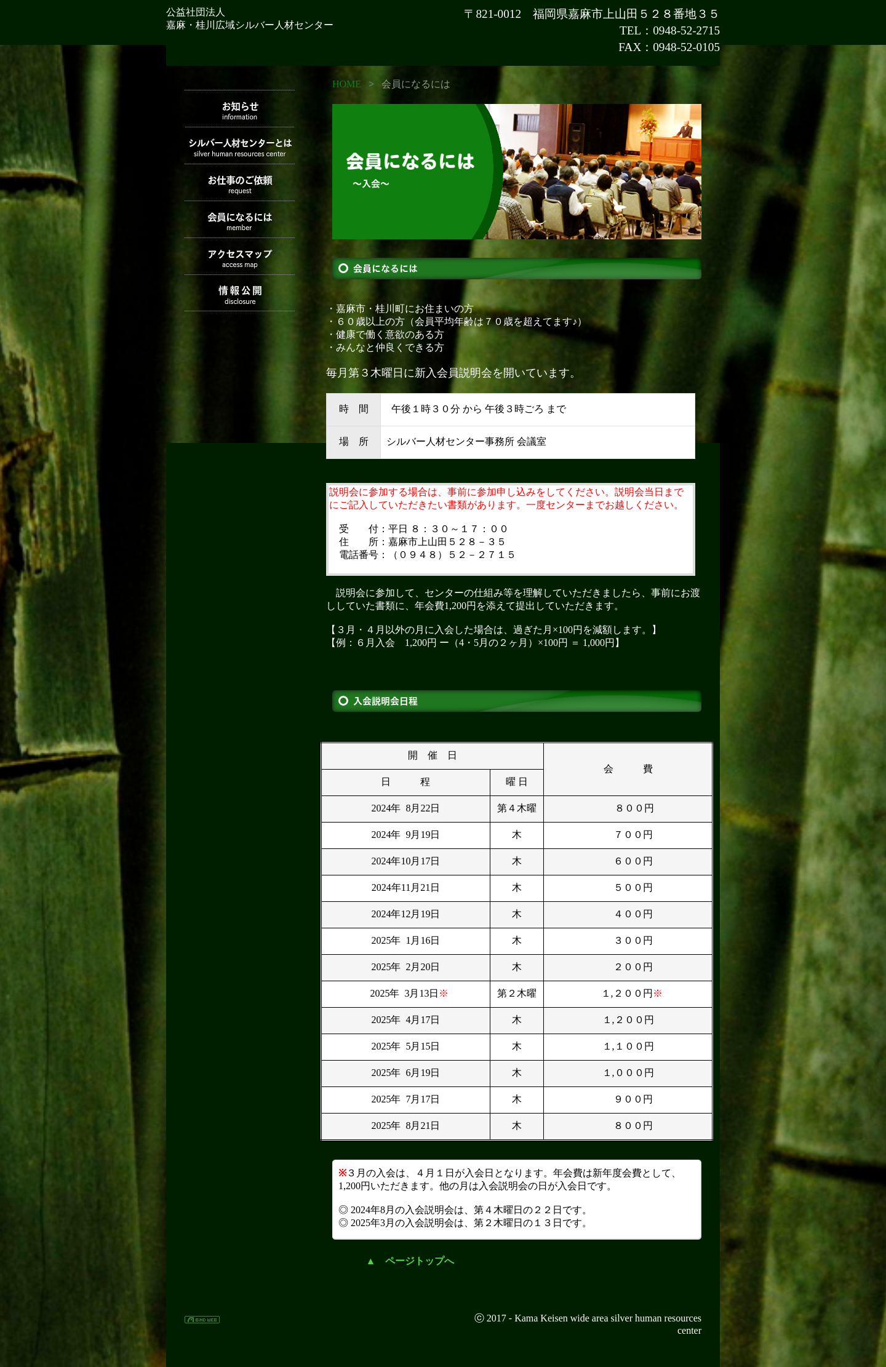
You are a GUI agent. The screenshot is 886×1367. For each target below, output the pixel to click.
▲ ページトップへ (410, 1261)
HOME (346, 84)
